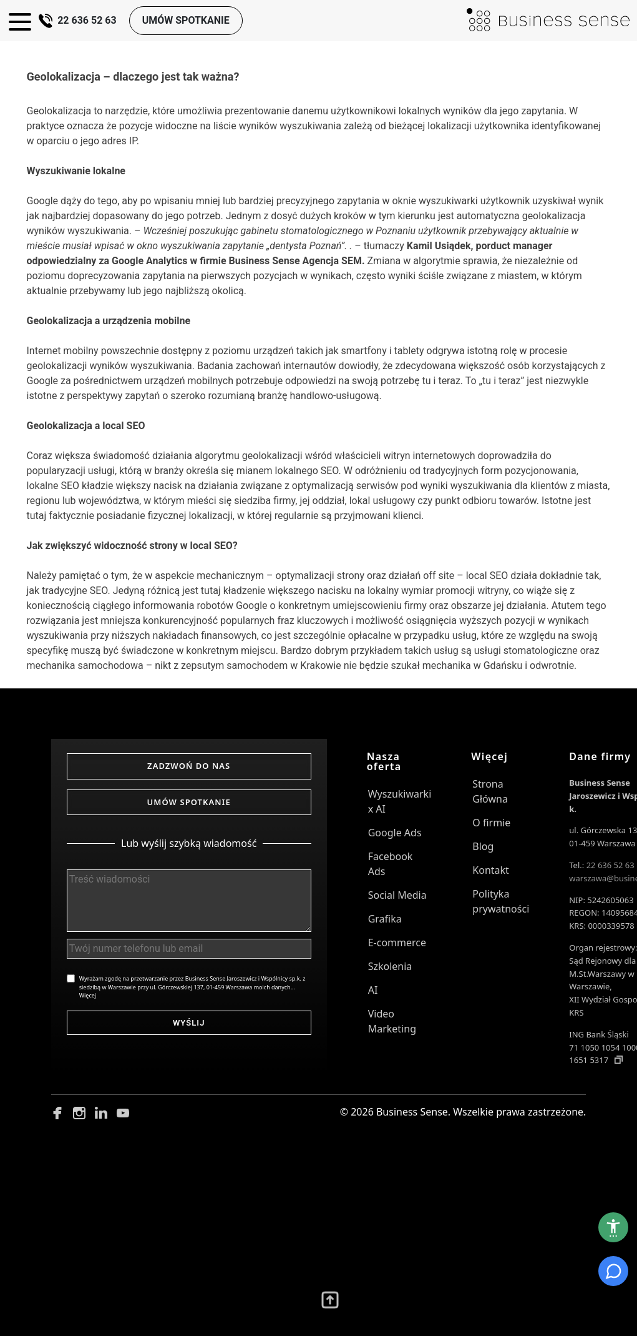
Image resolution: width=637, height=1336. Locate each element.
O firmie (491, 822)
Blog (483, 846)
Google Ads (395, 832)
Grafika (385, 919)
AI (373, 990)
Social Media (397, 895)
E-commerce (397, 942)
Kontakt (490, 870)
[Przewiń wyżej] (330, 1305)
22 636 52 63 (79, 20)
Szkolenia (390, 966)
